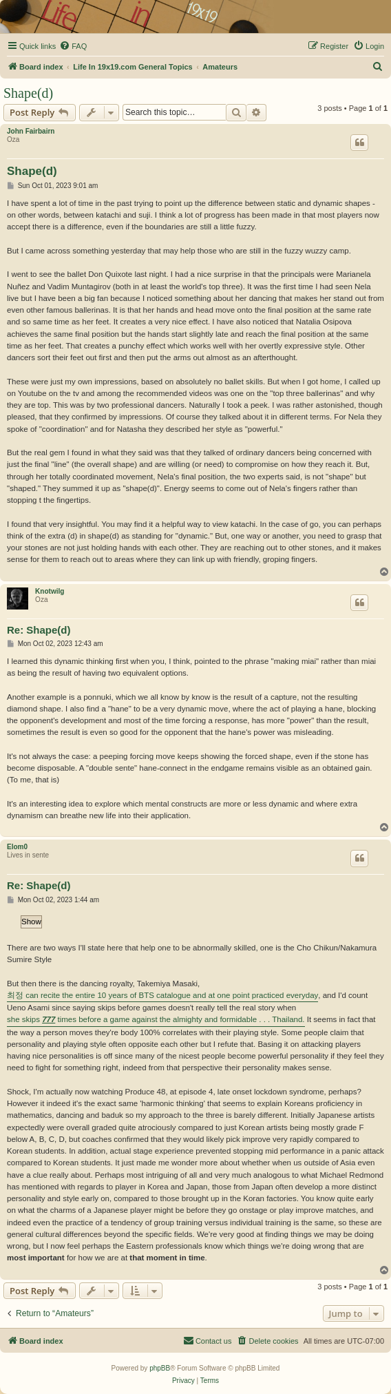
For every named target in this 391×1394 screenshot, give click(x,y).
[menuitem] (73, 46)
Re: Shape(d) (39, 630)
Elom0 (17, 847)
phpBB (159, 1368)
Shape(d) (28, 93)
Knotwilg (49, 591)
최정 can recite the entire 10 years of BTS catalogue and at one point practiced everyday (162, 995)
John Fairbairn (30, 131)
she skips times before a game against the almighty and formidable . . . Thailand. (156, 1019)
